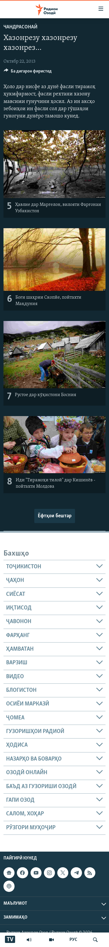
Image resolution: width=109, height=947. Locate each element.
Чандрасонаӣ (20, 27)
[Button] (28, 72)
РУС (73, 939)
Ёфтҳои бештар (55, 516)
